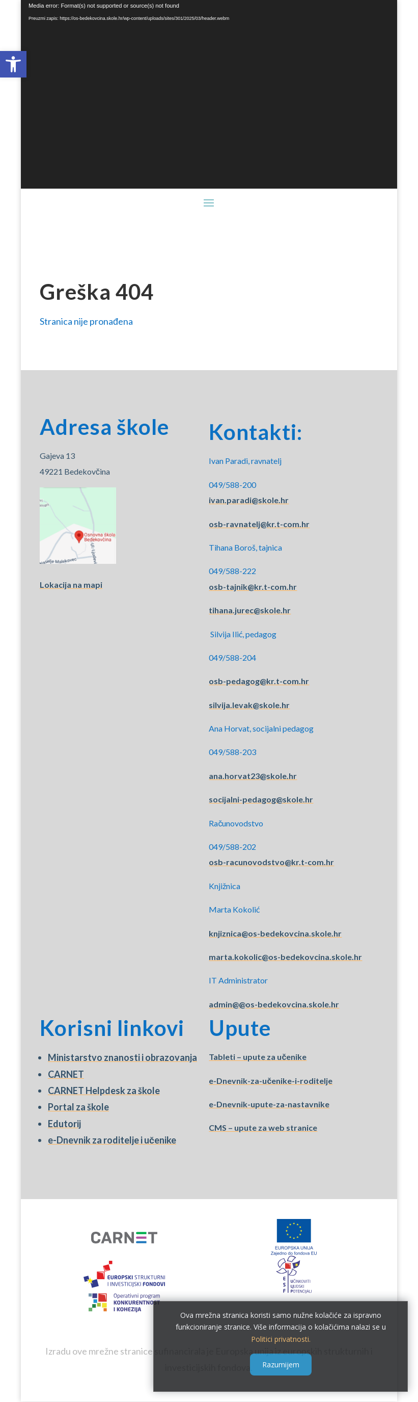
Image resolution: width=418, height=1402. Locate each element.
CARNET (66, 1074)
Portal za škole (78, 1106)
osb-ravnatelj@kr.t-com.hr (259, 524)
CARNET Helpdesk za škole (104, 1090)
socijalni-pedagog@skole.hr (261, 799)
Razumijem (280, 1364)
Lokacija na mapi (71, 584)
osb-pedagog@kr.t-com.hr (259, 681)
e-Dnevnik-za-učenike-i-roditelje (270, 1080)
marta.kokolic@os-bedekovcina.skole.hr (285, 957)
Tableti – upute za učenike (257, 1056)
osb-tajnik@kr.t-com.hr (253, 586)
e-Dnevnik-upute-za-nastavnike (269, 1104)
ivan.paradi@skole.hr (249, 500)
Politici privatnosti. (281, 1339)
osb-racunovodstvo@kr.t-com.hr (271, 862)
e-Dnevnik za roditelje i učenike (112, 1140)
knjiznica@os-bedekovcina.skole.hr (275, 933)
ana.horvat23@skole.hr (253, 776)
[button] (13, 64)
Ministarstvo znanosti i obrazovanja (122, 1057)
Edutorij (64, 1123)
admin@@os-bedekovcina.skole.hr (274, 1004)
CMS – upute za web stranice (263, 1127)
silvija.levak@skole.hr (249, 705)
